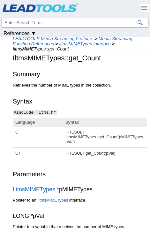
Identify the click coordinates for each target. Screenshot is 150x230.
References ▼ (20, 33)
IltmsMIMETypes (34, 189)
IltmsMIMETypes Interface (85, 43)
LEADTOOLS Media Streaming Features (53, 38)
